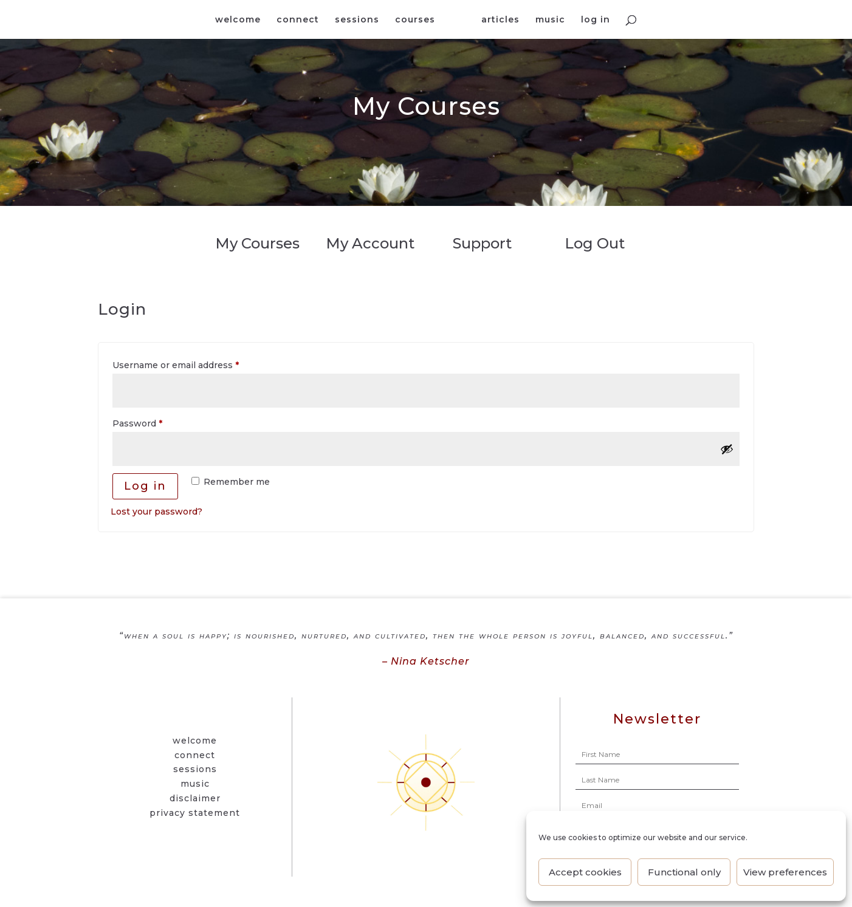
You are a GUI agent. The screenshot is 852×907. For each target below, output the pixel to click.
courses (416, 20)
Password (157, 422)
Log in (145, 486)
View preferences (785, 872)
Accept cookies (585, 872)
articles (500, 20)
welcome (238, 20)
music (550, 20)
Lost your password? (156, 511)
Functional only (684, 872)
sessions (357, 20)
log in (595, 20)
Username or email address (195, 364)
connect (298, 20)
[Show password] (726, 449)
